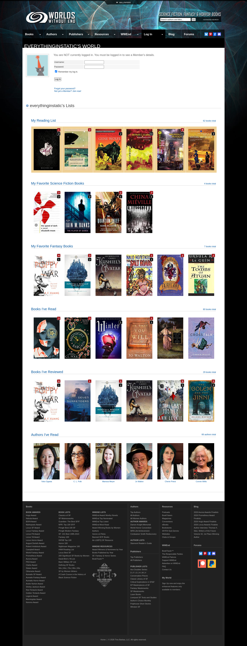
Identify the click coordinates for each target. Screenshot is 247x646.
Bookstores (167, 528)
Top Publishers (136, 557)
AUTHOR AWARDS (138, 521)
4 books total (210, 183)
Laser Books (135, 594)
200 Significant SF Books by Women (74, 556)
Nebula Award (32, 518)
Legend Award (32, 596)
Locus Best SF (65, 553)
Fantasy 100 (64, 537)
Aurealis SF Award (33, 574)
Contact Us (166, 569)
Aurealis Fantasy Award (36, 577)
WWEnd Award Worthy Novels (105, 515)
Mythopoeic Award (33, 525)
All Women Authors (138, 518)
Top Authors (135, 512)
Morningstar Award (34, 599)
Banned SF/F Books (100, 537)
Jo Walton (139, 481)
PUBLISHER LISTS (138, 566)
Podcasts (166, 512)
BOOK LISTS (64, 512)
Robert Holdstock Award (36, 546)
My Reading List (43, 120)
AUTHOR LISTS (137, 540)
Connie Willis (201, 481)
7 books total (210, 246)
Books (29, 34)
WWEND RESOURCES (102, 546)
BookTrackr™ (98, 559)
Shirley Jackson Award (35, 587)
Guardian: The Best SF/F (69, 521)
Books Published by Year (102, 553)
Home (103, 640)
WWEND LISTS (99, 512)
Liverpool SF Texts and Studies (143, 597)
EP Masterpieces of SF (140, 585)
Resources (102, 34)
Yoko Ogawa (46, 481)
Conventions (167, 521)
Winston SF (135, 607)
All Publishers (136, 560)
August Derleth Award (35, 543)
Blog (171, 34)
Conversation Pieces (139, 576)
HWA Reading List (66, 549)
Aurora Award (31, 559)
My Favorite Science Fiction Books (57, 183)
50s (60, 568)
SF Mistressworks (66, 518)
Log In (148, 34)
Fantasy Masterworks (139, 588)
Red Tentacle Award (34, 590)
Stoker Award (31, 568)
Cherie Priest (170, 481)
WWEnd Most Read (100, 525)
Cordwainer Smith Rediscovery (143, 534)
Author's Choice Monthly (140, 601)
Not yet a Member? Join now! (67, 91)
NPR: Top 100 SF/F (67, 525)
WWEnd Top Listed (100, 521)
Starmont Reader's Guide (141, 543)
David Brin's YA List (67, 559)
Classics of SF (65, 515)
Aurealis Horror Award (35, 581)
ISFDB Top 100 (65, 540)
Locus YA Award (33, 537)
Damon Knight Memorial (140, 525)
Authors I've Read (44, 435)
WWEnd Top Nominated (102, 518)
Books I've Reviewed (47, 372)
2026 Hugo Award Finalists (205, 521)
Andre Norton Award (34, 584)
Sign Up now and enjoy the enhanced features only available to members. (173, 586)
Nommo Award (32, 602)
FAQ (164, 566)
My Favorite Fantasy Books (52, 246)
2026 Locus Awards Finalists (206, 525)
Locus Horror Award (34, 540)
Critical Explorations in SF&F (142, 582)
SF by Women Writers (68, 571)
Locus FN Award (33, 534)
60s (64, 568)
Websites (166, 534)
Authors (51, 34)
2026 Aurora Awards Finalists (206, 512)
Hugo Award (31, 515)
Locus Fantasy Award (35, 531)
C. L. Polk (77, 481)
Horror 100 (63, 543)
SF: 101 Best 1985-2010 (69, 534)
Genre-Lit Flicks (99, 534)
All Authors (135, 515)
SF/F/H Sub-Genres (170, 531)
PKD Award (31, 562)
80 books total (209, 309)
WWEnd (126, 34)
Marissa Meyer (108, 481)
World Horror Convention (140, 528)
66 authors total (209, 434)
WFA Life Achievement (139, 531)
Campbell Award (33, 549)
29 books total (209, 372)
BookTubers (167, 515)
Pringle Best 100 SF (67, 528)
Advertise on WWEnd (171, 563)
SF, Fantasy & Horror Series (104, 556)
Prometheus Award (34, 556)
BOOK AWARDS (33, 512)
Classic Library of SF (139, 579)
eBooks (165, 525)
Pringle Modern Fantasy (69, 531)
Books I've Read (43, 309)
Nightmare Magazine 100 (69, 546)
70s (69, 568)
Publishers (76, 34)
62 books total (209, 121)
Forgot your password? (64, 88)
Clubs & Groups (168, 537)
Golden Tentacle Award (35, 593)
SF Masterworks (137, 591)
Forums (189, 34)
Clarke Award (31, 565)
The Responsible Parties (172, 554)
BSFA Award (31, 521)
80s (73, 568)
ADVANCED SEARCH (210, 20)
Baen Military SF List (67, 562)
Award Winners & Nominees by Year (107, 549)
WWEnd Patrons (169, 557)
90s (78, 568)
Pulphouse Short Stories (140, 604)
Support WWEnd (169, 560)
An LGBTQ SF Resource (102, 540)
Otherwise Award (33, 571)
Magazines (166, 518)
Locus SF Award (33, 528)
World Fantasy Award (35, 553)
